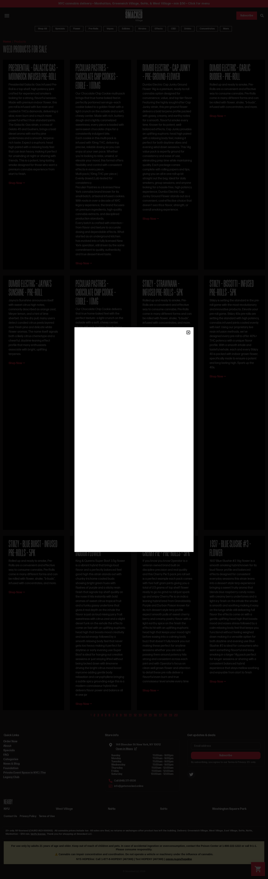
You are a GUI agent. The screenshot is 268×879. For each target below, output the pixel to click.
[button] (188, 332)
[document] (134, 439)
